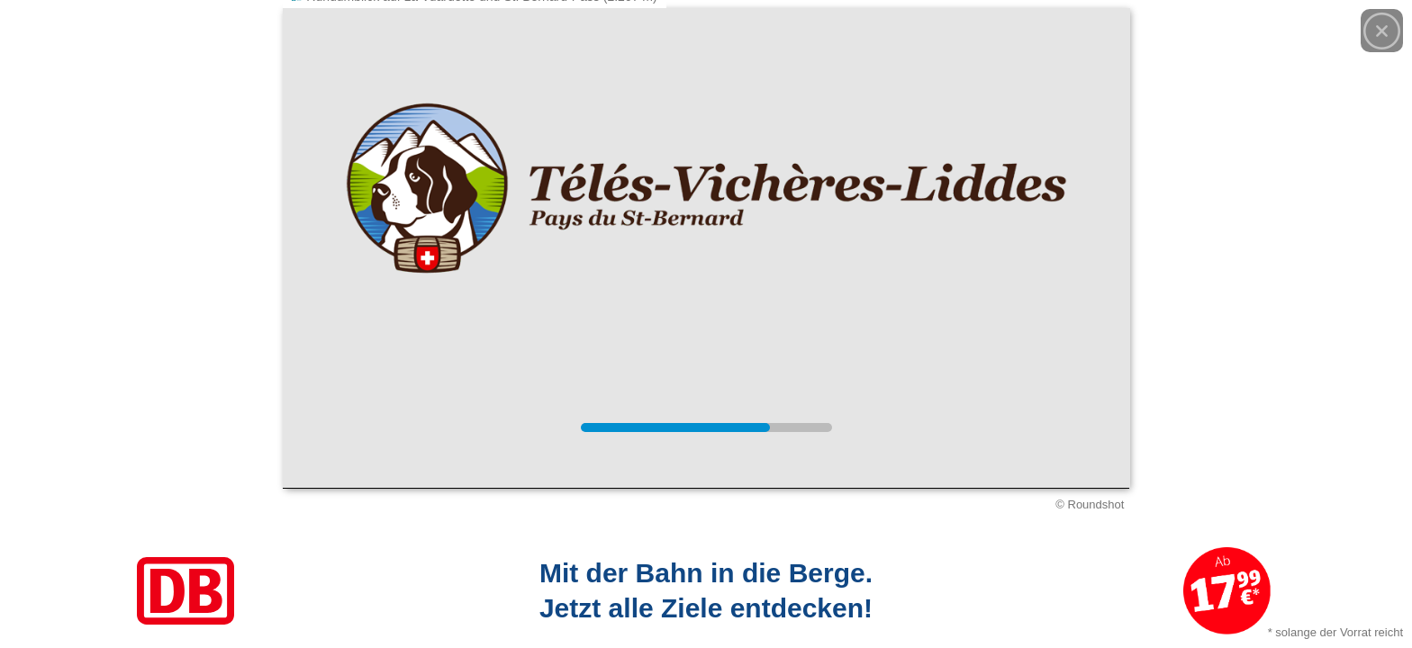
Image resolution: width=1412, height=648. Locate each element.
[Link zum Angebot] (706, 591)
